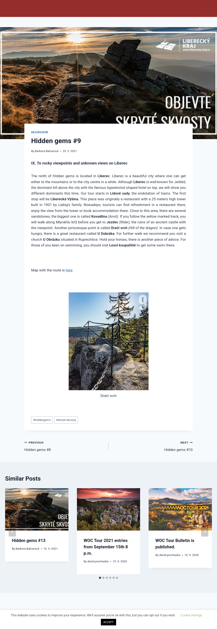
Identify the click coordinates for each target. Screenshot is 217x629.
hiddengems (42, 420)
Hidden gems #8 (64, 446)
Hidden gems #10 (152, 446)
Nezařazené (39, 132)
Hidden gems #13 (29, 540)
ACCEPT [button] (108, 622)
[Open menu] (208, 8)
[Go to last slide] (12, 531)
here (69, 270)
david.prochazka (98, 561)
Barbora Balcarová (46, 151)
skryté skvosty (66, 420)
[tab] (100, 578)
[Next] (204, 531)
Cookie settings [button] (191, 615)
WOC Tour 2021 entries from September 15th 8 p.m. (106, 547)
